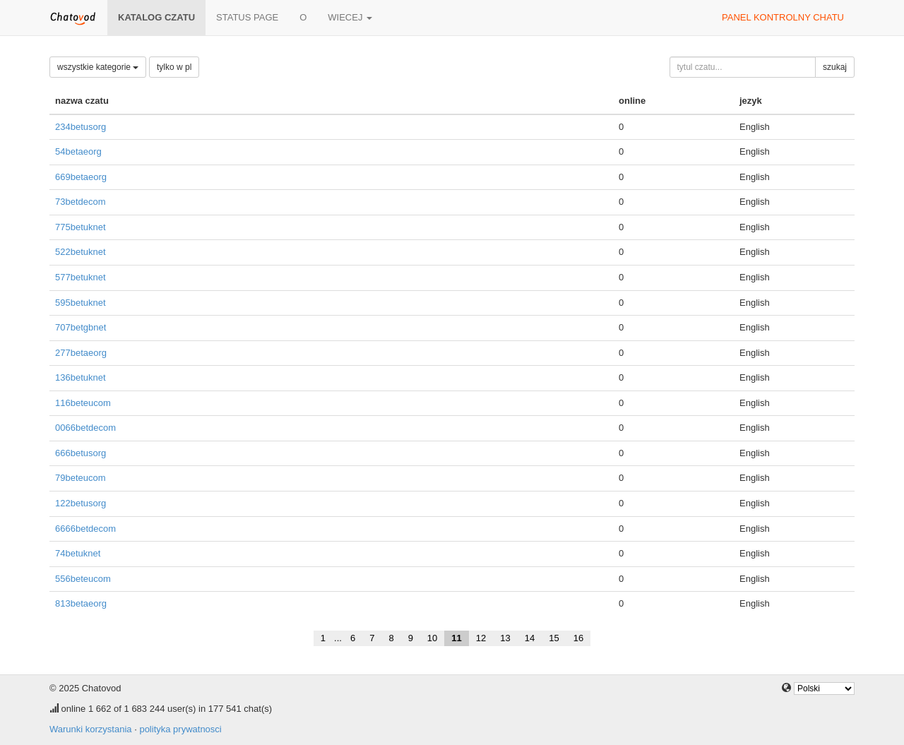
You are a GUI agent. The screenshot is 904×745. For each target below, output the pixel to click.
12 (481, 638)
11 (456, 638)
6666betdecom (85, 528)
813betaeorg (81, 603)
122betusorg (80, 503)
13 (505, 638)
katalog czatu (156, 17)
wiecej (350, 17)
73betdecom (80, 201)
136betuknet (80, 377)
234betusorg (80, 126)
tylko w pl (174, 67)
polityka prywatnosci (180, 729)
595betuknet (80, 302)
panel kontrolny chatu (783, 17)
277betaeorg (81, 352)
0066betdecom (85, 427)
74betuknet (77, 553)
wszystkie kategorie (97, 67)
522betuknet (80, 251)
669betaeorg (81, 177)
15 (554, 638)
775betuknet (80, 227)
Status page (247, 17)
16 (578, 638)
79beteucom (80, 477)
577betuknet (80, 277)
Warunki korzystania (90, 729)
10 (432, 638)
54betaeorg (78, 151)
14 (530, 638)
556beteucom (83, 578)
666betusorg (80, 453)
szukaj (835, 67)
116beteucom (83, 403)
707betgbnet (80, 327)
